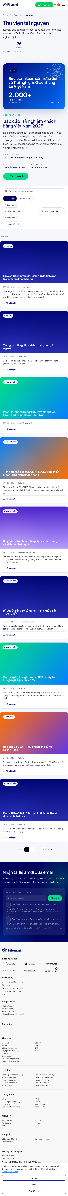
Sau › (50, 849)
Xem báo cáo (15, 176)
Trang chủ (7, 15)
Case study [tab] (13, 211)
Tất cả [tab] (10, 198)
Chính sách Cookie (10, 1171)
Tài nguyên (18, 15)
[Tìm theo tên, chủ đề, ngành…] (34, 191)
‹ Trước (19, 849)
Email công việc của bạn (18, 892)
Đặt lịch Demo (44, 5)
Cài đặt (34, 1184)
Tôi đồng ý (34, 1191)
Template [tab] (11, 217)
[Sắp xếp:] (56, 211)
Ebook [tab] (25, 198)
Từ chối (34, 1178)
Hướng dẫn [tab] (12, 224)
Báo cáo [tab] (11, 204)
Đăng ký (55, 898)
